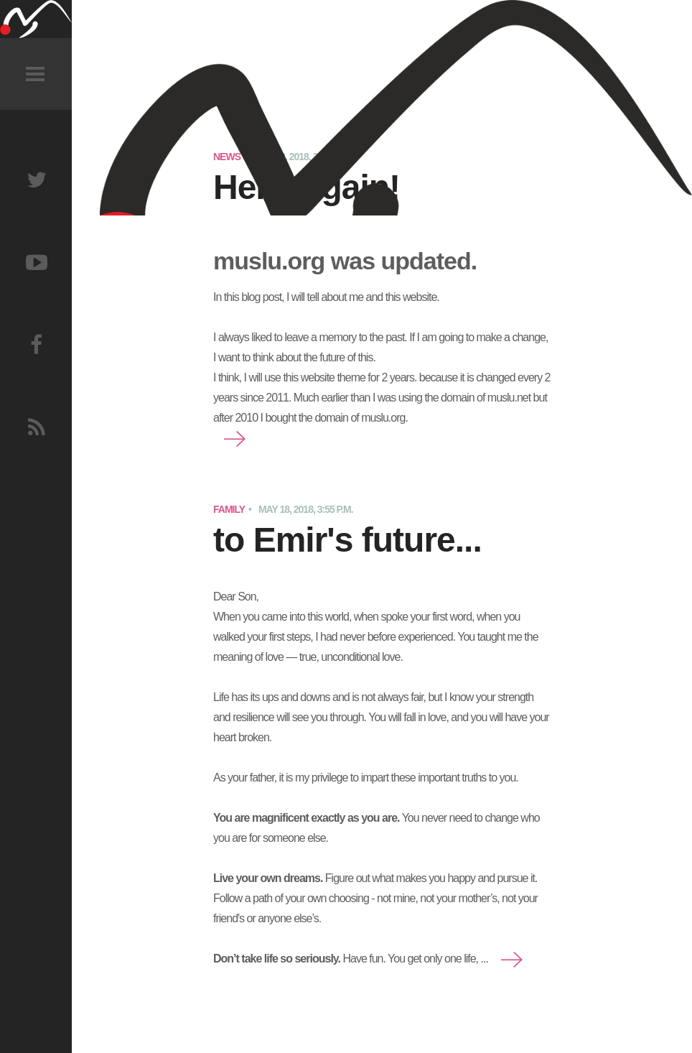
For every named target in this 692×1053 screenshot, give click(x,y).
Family (229, 509)
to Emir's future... (347, 540)
